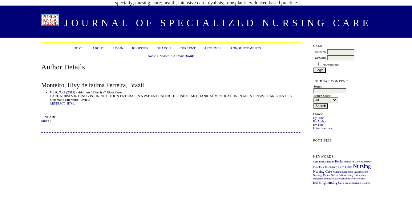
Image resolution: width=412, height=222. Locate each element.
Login (118, 48)
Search (164, 48)
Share (45, 120)
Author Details (183, 56)
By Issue (318, 118)
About (98, 48)
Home (79, 48)
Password (319, 58)
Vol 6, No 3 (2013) (62, 92)
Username (319, 52)
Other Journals (322, 128)
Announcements (245, 48)
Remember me (330, 65)
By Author (320, 121)
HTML (71, 103)
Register (140, 48)
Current (188, 48)
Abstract (57, 103)
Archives (212, 48)
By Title (318, 124)
